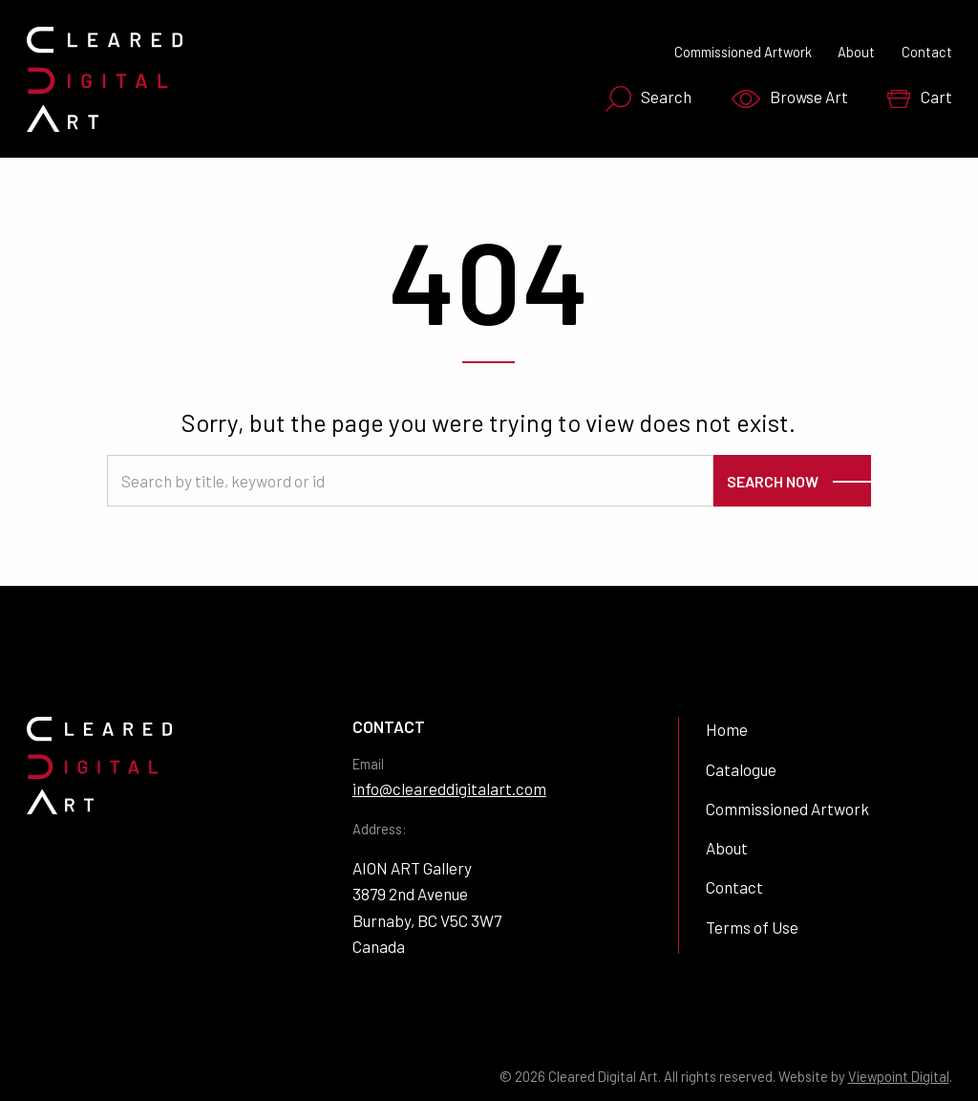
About (856, 52)
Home (727, 729)
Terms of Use (752, 927)
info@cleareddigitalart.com (449, 788)
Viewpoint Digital (898, 1077)
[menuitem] (643, 99)
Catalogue (741, 769)
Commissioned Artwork (743, 52)
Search (648, 99)
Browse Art (790, 97)
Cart (919, 98)
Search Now (773, 481)
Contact (927, 52)
